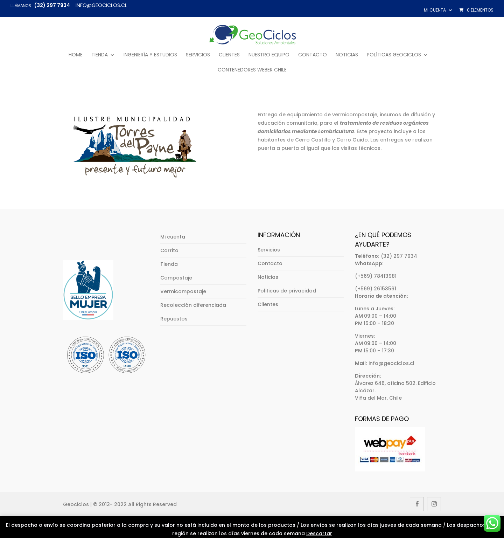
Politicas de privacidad (287, 290)
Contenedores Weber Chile (252, 70)
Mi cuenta (435, 10)
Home (76, 55)
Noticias (347, 55)
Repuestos (174, 318)
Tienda (99, 55)
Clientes (229, 55)
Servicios (198, 55)
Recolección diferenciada (193, 305)
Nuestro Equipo (268, 55)
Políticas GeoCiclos (394, 55)
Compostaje (176, 277)
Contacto (312, 55)
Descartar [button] (319, 533)
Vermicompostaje (183, 291)
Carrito (169, 250)
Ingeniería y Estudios (150, 55)
